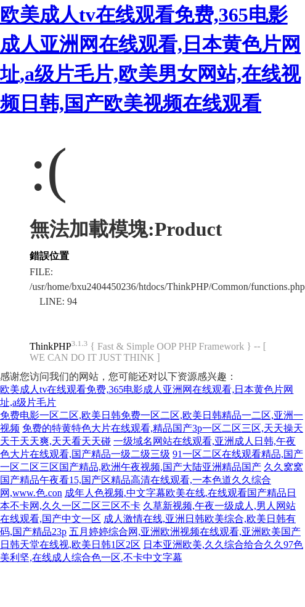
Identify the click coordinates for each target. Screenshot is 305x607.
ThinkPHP (50, 346)
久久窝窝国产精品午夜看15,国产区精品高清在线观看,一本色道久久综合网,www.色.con (151, 480)
